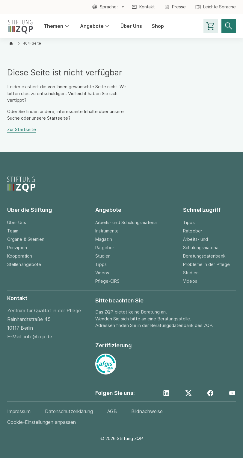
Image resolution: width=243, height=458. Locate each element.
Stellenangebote (24, 264)
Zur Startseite (21, 129)
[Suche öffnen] (228, 26)
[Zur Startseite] (20, 26)
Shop (158, 26)
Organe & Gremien (25, 239)
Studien (103, 255)
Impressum (19, 411)
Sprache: (109, 6)
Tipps (101, 264)
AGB (112, 411)
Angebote (95, 26)
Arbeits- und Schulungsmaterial (126, 222)
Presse (179, 6)
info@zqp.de (38, 337)
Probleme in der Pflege (206, 264)
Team (12, 230)
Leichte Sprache (219, 6)
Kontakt (147, 6)
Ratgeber (104, 247)
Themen (57, 26)
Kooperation (19, 255)
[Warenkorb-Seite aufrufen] (210, 26)
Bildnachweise (147, 411)
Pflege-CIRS (107, 281)
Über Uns (131, 26)
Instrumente (107, 230)
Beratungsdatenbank (204, 255)
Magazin (103, 239)
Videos (102, 272)
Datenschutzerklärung (69, 411)
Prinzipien (17, 247)
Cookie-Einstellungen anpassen (41, 422)
